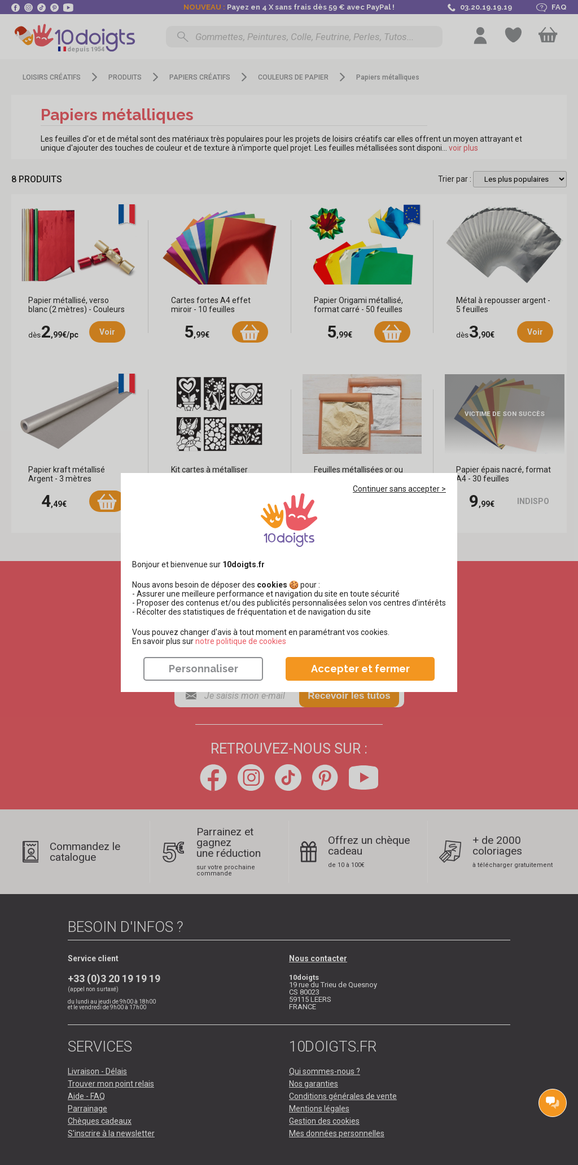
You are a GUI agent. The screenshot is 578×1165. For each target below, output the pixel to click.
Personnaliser (203, 669)
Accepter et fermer (360, 669)
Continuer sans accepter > (399, 488)
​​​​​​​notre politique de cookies (240, 641)
